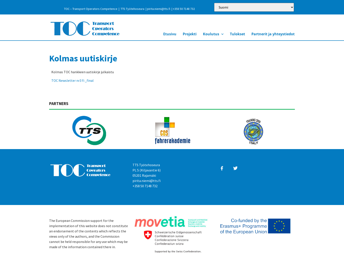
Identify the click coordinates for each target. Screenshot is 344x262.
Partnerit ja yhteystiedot (273, 34)
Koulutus (213, 34)
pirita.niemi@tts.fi (158, 9)
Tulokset (237, 34)
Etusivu (169, 34)
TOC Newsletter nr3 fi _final (72, 80)
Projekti (190, 34)
